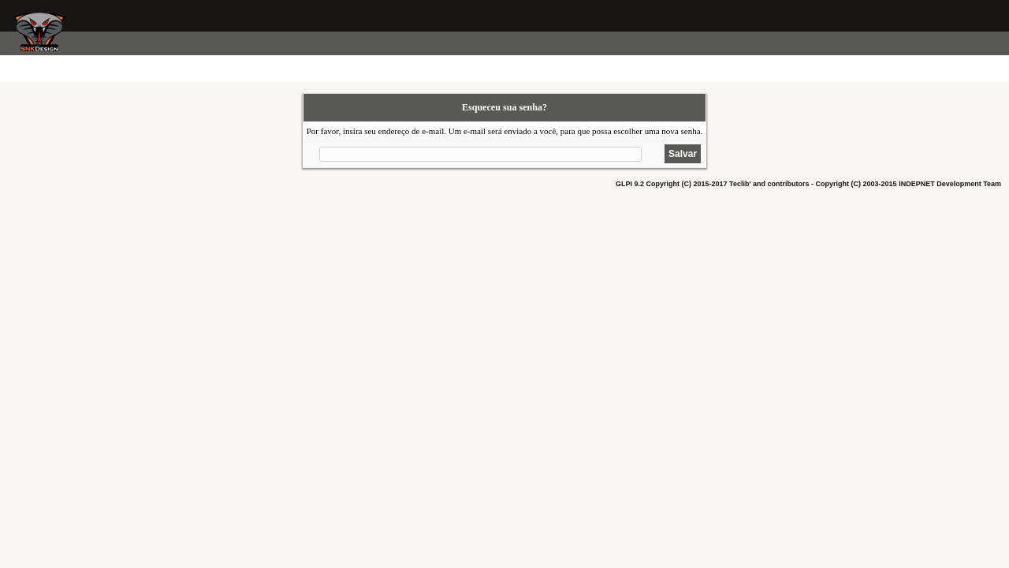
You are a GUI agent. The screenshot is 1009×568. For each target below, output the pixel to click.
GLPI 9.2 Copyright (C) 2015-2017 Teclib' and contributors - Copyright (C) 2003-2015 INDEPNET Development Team (808, 184)
